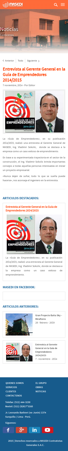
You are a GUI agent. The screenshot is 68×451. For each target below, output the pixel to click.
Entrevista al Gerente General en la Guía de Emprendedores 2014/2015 (34, 75)
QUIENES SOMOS (15, 383)
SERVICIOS (11, 387)
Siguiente (33, 60)
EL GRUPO (41, 383)
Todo (20, 60)
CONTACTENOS (14, 395)
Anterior (8, 60)
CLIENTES (11, 391)
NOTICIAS (41, 391)
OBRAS (39, 387)
